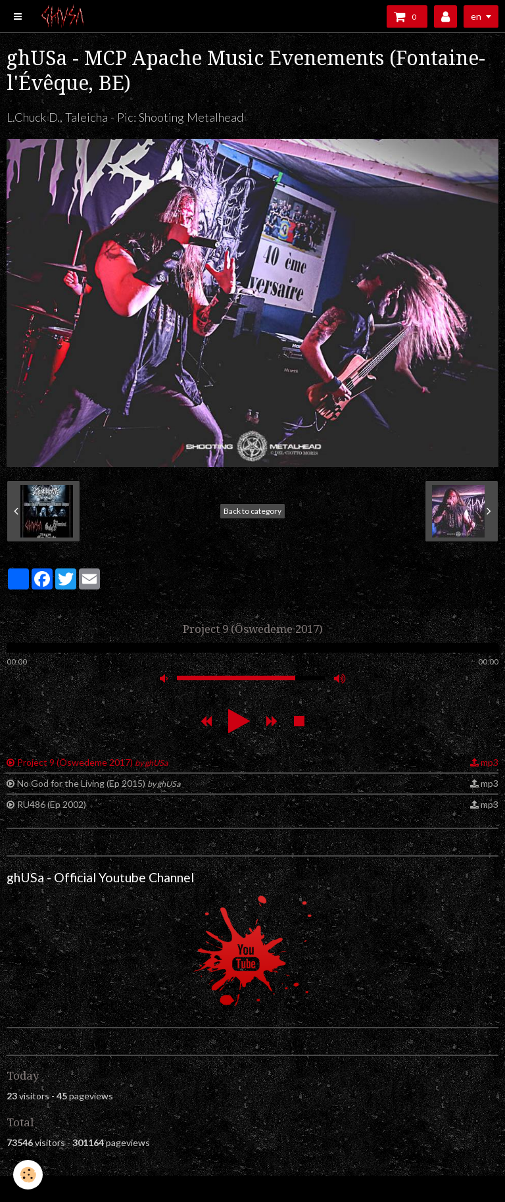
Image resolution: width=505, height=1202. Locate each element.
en (476, 16)
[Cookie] (28, 1174)
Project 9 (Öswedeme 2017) (92, 762)
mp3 (489, 762)
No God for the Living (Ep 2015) (98, 783)
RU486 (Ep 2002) (51, 804)
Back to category (252, 511)
